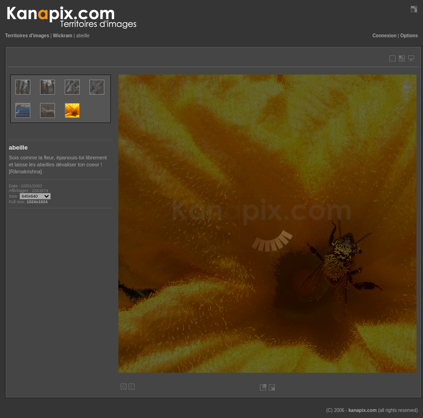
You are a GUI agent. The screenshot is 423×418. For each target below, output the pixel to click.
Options (409, 35)
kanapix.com (362, 410)
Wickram (63, 35)
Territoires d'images (27, 35)
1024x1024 (37, 201)
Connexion (384, 35)
